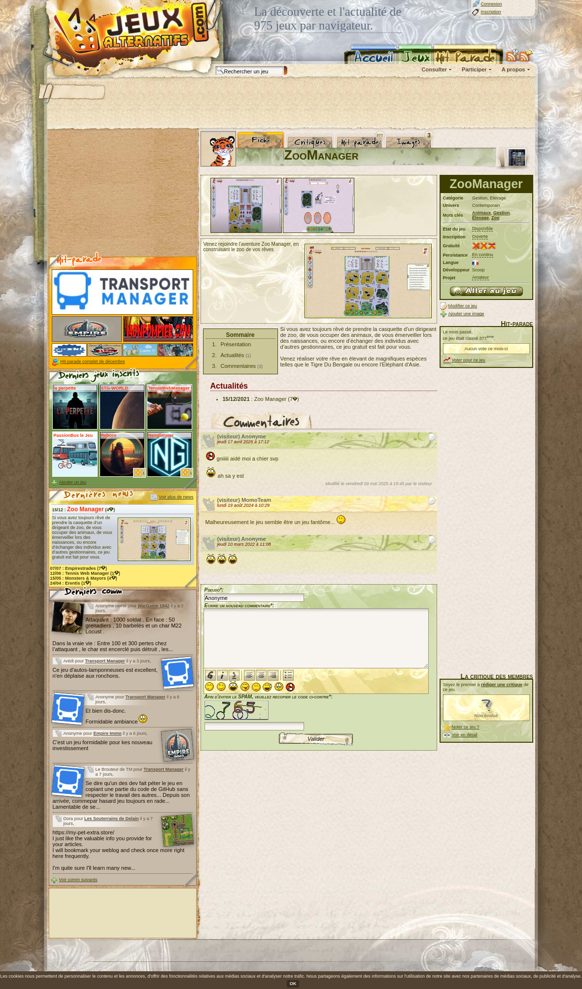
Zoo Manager (270, 399)
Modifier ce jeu (463, 305)
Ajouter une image (466, 313)
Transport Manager (105, 661)
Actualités (232, 355)
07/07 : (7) (78, 568)
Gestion (501, 212)
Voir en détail (465, 734)
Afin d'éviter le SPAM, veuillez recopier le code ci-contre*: (269, 711)
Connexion (491, 3)
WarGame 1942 (154, 605)
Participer (474, 69)
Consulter (434, 69)
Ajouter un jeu (73, 482)
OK (293, 983)
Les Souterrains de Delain (111, 818)
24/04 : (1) (71, 583)
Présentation (236, 344)
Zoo (495, 217)
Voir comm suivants (78, 879)
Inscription (491, 11)
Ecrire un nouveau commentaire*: (239, 605)
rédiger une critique (501, 684)
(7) (293, 399)
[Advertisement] (290, 103)
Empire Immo (108, 733)
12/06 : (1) (85, 573)
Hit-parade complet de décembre (93, 361)
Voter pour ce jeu (468, 360)
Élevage (480, 217)
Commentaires (238, 366)
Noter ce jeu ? (465, 727)
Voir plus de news (176, 496)
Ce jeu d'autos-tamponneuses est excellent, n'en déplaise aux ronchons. (105, 673)
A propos (513, 69)
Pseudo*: (214, 590)
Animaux (481, 212)
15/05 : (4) (83, 578)
